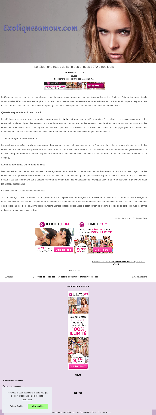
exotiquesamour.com (75, 72)
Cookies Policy (90, 412)
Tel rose (74, 76)
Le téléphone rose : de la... (14, 404)
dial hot (65, 119)
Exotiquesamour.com (58, 412)
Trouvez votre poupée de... (14, 386)
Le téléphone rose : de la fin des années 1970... (74, 79)
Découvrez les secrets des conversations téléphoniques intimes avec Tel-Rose (118, 263)
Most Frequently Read (76, 412)
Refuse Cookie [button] (16, 406)
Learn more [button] (27, 399)
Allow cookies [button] (38, 406)
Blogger (108, 412)
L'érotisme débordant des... (14, 380)
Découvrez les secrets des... (15, 398)
